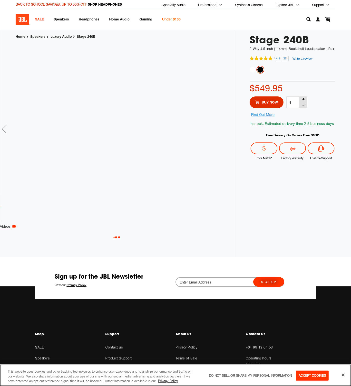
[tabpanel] (101, 119)
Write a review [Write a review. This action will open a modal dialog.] (302, 58)
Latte (252, 70)
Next (230, 129)
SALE (39, 19)
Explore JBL (285, 5)
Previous (4, 129)
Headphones (89, 19)
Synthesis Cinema (249, 5)
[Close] (343, 374)
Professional (208, 5)
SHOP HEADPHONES (105, 4)
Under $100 (171, 19)
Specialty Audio (173, 5)
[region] (175, 375)
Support (318, 5)
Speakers (61, 19)
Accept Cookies (312, 375)
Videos (114, 227)
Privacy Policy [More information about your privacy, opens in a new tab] (168, 381)
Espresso (260, 70)
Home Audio (119, 19)
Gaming (145, 19)
